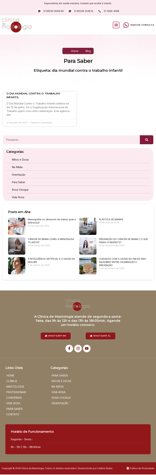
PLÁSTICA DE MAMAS (111, 219)
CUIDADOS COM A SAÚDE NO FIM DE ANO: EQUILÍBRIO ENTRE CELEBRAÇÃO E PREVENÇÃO (122, 262)
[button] (116, 25)
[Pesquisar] (146, 139)
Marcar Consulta (142, 25)
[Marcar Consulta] (126, 25)
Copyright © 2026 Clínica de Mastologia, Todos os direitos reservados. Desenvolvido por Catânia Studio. (57, 468)
